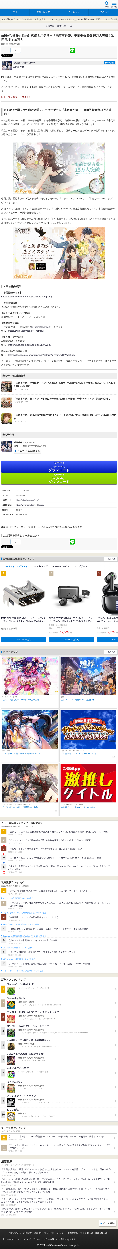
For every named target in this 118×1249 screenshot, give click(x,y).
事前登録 (50, 26)
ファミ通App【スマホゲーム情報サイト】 (20, 19)
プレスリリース (67, 19)
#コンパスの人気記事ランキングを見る (18, 898)
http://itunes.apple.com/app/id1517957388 (29, 345)
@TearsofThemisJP (41, 327)
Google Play (59, 479)
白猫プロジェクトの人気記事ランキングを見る (21, 924)
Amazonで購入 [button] (24, 639)
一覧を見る (111, 559)
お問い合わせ (15, 1233)
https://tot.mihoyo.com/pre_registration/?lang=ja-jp (26, 296)
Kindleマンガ (40, 566)
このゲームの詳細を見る (29, 451)
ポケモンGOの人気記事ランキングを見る (19, 959)
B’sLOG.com (101, 1233)
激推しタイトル (64, 26)
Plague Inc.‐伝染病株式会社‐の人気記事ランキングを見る (24, 936)
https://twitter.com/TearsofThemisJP (26, 330)
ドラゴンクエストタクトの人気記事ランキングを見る (24, 971)
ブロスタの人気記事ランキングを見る (18, 947)
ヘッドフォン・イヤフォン (17, 566)
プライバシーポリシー (55, 1233)
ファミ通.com (86, 1233)
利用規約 (27, 1233)
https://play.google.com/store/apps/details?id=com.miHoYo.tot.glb (41, 355)
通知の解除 (73, 1233)
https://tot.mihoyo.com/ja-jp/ (27, 500)
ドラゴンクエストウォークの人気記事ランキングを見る (25, 913)
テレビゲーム (80, 566)
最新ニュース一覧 (49, 19)
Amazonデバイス (60, 566)
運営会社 (38, 1233)
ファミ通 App (11, 5)
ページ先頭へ (109, 1223)
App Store (59, 467)
